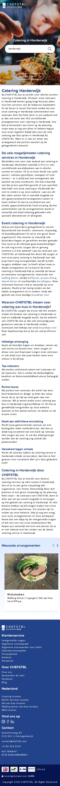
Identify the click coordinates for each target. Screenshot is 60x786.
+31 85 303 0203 (11, 746)
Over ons (7, 672)
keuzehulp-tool (40, 295)
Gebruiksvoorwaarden (14, 650)
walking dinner (10, 278)
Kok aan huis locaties (13, 703)
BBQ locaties (9, 710)
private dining (48, 278)
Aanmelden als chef (13, 675)
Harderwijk (30, 49)
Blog (4, 682)
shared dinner (9, 281)
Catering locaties (11, 696)
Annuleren (8, 660)
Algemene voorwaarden (15, 643)
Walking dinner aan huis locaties (20, 706)
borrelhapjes (44, 281)
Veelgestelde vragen (13, 640)
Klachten (7, 657)
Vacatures (7, 679)
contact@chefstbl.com (14, 741)
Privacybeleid (9, 654)
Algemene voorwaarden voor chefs (22, 647)
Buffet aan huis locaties (15, 699)
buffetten (43, 164)
